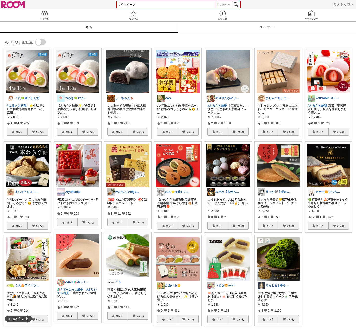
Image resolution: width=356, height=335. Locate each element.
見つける (133, 15)
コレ (19, 132)
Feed (44, 15)
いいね (40, 132)
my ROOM (311, 15)
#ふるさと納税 (16, 105)
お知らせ (222, 15)
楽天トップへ (343, 4)
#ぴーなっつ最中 (72, 289)
